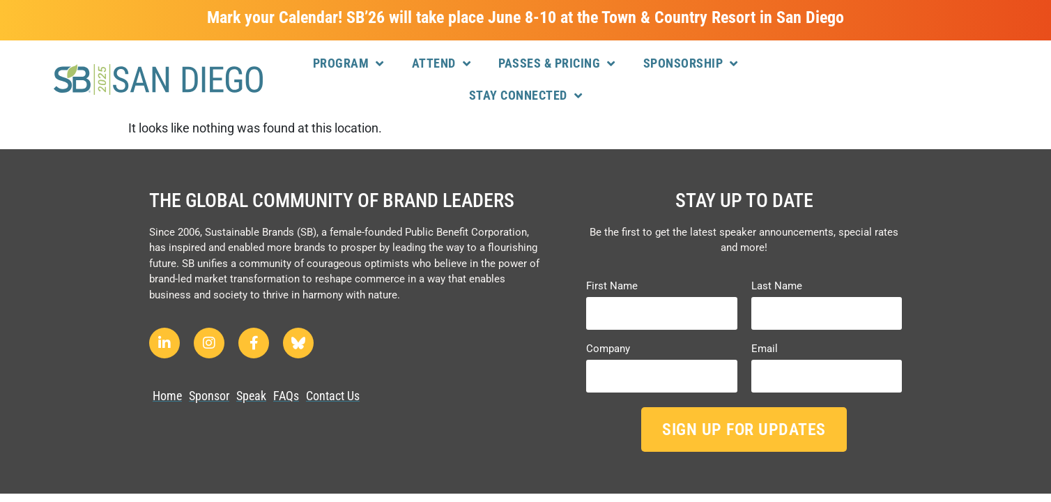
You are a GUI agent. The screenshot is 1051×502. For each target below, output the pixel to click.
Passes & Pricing (556, 63)
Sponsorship (690, 63)
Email (764, 349)
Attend (441, 63)
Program (348, 63)
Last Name (776, 286)
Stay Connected (526, 95)
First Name (612, 286)
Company (608, 349)
